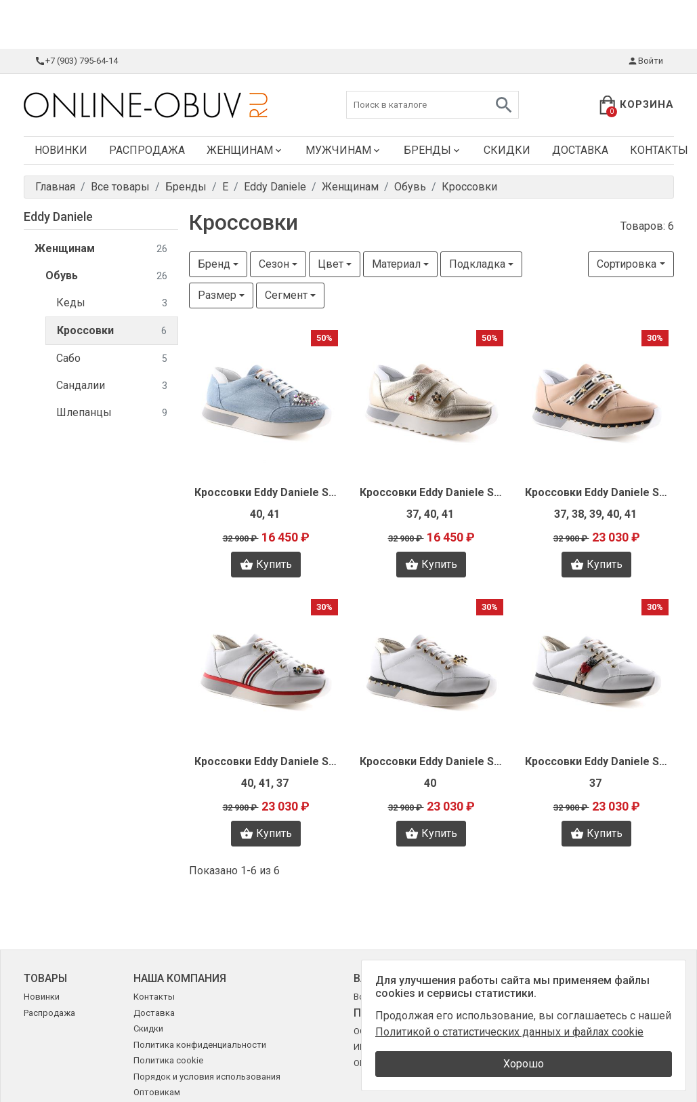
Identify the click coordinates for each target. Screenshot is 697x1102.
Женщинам (245, 150)
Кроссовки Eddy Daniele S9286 (266, 761)
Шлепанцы (111, 413)
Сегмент (286, 295)
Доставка (580, 150)
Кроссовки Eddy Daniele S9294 (266, 492)
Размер (217, 295)
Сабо (111, 359)
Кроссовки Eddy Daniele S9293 (431, 761)
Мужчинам (343, 150)
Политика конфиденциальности (199, 1045)
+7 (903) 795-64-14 (76, 61)
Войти (645, 61)
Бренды (433, 150)
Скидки (507, 150)
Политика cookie (168, 1060)
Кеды (111, 303)
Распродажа (147, 150)
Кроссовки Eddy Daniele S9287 (597, 761)
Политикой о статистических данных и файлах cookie (509, 1031)
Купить (266, 564)
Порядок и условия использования (206, 1077)
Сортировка (626, 264)
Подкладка (477, 264)
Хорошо (523, 1063)
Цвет (330, 264)
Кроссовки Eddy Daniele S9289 (597, 492)
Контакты (154, 997)
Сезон (274, 264)
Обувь (106, 276)
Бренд (214, 264)
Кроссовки (112, 331)
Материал (396, 264)
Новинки (61, 150)
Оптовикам (156, 1092)
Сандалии (111, 386)
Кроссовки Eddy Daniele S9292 (431, 492)
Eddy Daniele (58, 216)
